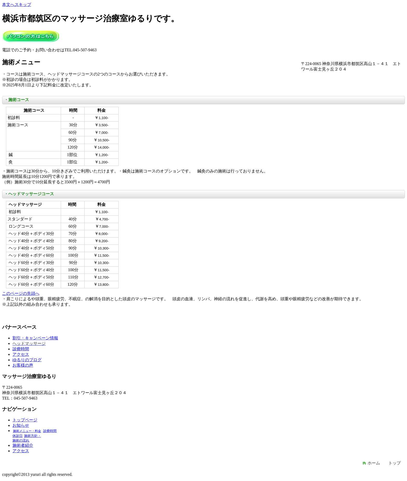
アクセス (20, 354)
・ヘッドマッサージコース (29, 194)
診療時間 (20, 349)
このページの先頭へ (20, 293)
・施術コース (16, 99)
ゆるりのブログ (27, 360)
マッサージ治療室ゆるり (30, 36)
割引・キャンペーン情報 (35, 338)
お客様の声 (22, 365)
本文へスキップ (16, 4)
